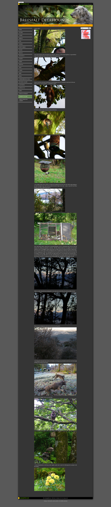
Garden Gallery (23, 96)
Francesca (22, 55)
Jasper (20, 35)
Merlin (21, 38)
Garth (20, 70)
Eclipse (21, 32)
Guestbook (22, 84)
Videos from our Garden (23, 100)
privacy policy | (56, 500)
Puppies (21, 44)
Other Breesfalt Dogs (24, 79)
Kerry (20, 61)
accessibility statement (63, 500)
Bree (20, 73)
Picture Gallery (23, 82)
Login (21, 2)
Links (20, 90)
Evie (20, 41)
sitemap (45, 500)
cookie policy (49, 500)
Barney (21, 58)
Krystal (21, 64)
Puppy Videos (22, 47)
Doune (20, 50)
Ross (20, 67)
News (20, 76)
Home (20, 29)
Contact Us (22, 87)
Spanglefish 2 (56, 25)
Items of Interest (23, 93)
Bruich (21, 52)
